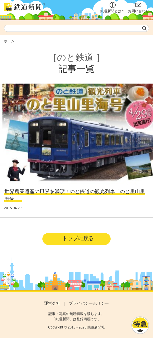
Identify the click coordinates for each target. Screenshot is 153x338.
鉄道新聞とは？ (112, 7)
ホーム (9, 41)
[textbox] (76, 28)
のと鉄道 (75, 57)
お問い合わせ (138, 7)
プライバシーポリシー (89, 303)
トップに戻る (78, 238)
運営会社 (52, 303)
